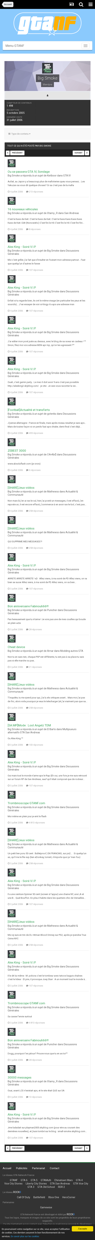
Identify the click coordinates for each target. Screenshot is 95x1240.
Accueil (7, 1168)
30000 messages (19, 1077)
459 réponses (34, 433)
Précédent (17, 153)
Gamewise (46, 1207)
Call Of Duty (23, 1197)
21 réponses (34, 667)
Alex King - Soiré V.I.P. (22, 247)
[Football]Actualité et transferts (29, 410)
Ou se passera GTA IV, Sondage (29, 171)
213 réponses (34, 191)
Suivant (78, 153)
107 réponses (34, 270)
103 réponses (34, 744)
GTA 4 (79, 1180)
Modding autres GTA (71, 650)
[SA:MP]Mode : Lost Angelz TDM (29, 725)
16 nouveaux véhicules (23, 209)
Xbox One (53, 1197)
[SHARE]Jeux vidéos (21, 487)
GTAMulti (46, 1180)
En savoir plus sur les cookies (25, 1236)
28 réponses (34, 629)
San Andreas (71, 213)
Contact (54, 1168)
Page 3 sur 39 (47, 153)
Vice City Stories (13, 1183)
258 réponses (34, 511)
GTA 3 (31, 1187)
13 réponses (34, 1097)
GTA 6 (24, 1180)
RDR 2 (61, 1187)
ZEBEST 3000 (17, 450)
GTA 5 (34, 1180)
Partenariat (38, 1168)
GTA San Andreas (60, 1183)
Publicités (21, 1168)
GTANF (14, 1180)
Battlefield (39, 1197)
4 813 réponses (35, 822)
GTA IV (67, 175)
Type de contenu (19, 133)
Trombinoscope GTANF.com (26, 803)
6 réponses (33, 470)
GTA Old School (46, 1187)
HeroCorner (68, 1197)
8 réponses (33, 229)
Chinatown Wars (63, 1180)
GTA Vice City (80, 1183)
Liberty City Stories (36, 1183)
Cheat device (16, 647)
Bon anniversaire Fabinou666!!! (28, 606)
